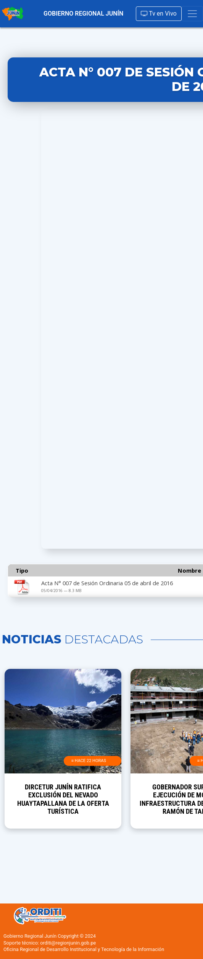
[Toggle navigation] (192, 13)
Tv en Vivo (159, 13)
